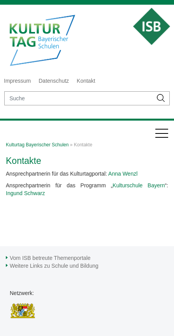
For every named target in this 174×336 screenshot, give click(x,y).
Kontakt (86, 81)
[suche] (79, 98)
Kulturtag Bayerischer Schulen (37, 145)
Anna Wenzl (122, 174)
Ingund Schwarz (25, 193)
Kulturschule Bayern (138, 185)
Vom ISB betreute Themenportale (50, 258)
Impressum (17, 81)
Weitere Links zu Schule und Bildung (54, 266)
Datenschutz (54, 81)
